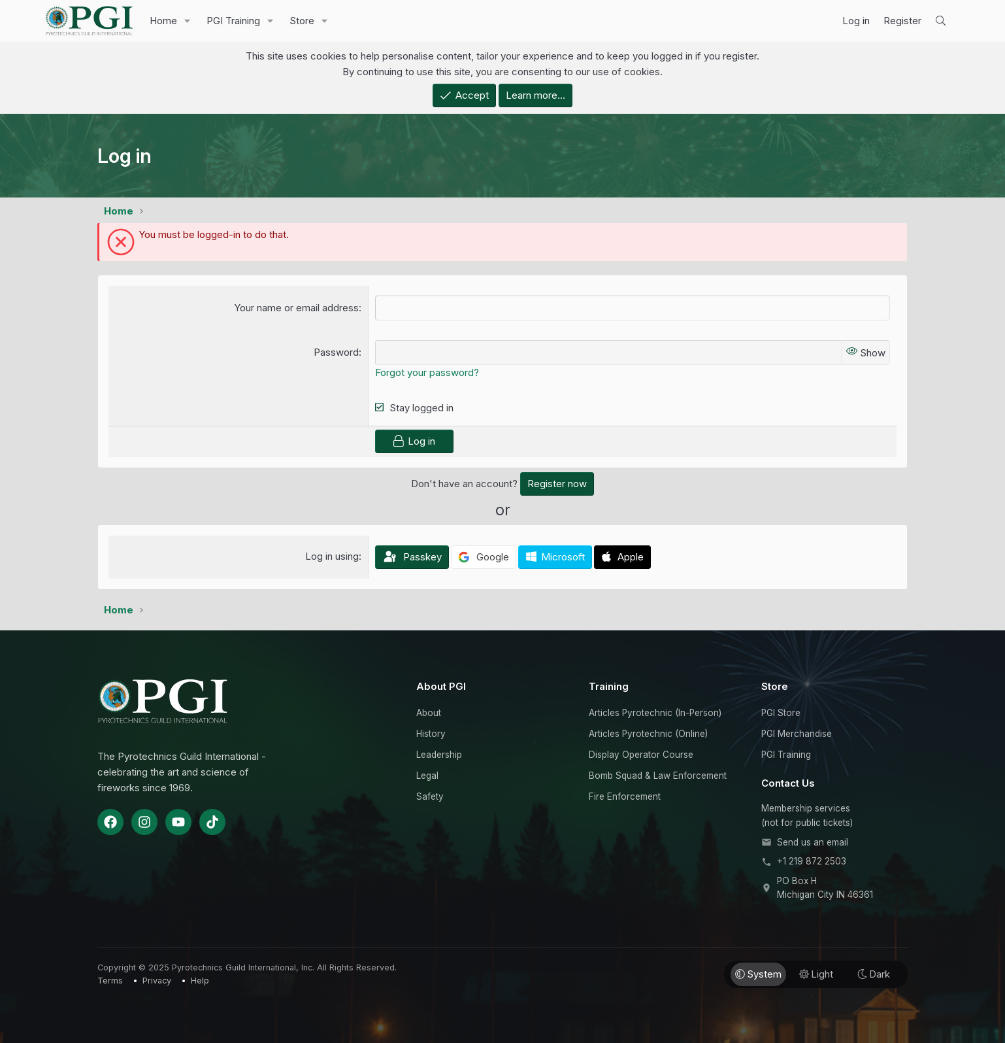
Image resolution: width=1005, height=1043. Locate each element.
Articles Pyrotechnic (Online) (648, 733)
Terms (110, 980)
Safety (430, 796)
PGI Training (233, 20)
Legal (427, 775)
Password (336, 352)
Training (609, 686)
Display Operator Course (641, 754)
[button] (187, 21)
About (428, 713)
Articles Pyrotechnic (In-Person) (655, 713)
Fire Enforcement (625, 796)
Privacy (156, 980)
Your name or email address (296, 307)
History (431, 733)
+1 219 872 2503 (811, 861)
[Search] (940, 21)
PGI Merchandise (796, 733)
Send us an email (812, 842)
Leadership (439, 754)
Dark (873, 974)
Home (163, 20)
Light (816, 974)
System (758, 974)
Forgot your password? (427, 372)
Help (200, 980)
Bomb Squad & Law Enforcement (658, 775)
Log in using (332, 556)
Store (301, 20)
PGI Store (780, 713)
